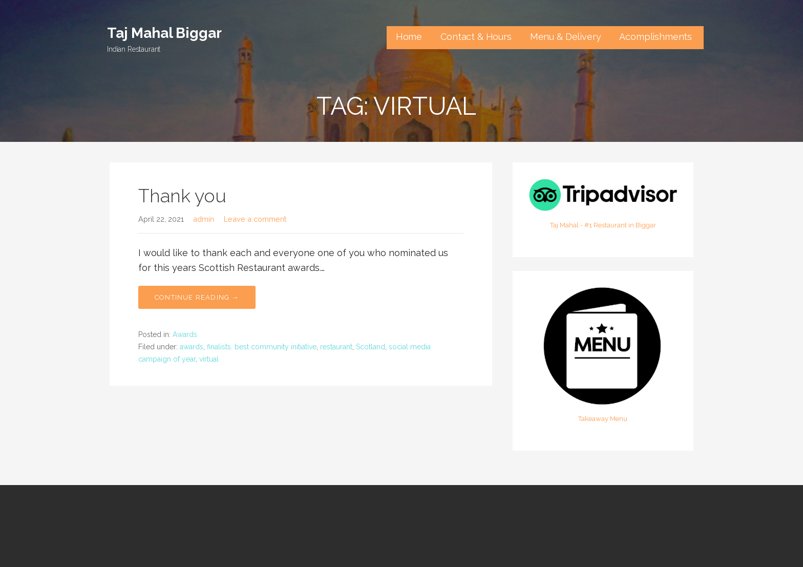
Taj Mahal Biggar (164, 33)
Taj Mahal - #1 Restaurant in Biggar (603, 225)
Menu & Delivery (565, 36)
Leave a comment (255, 219)
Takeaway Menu (602, 419)
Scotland (370, 347)
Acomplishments (656, 36)
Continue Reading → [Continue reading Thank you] (197, 297)
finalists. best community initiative (261, 347)
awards (191, 347)
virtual (209, 359)
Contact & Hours (476, 36)
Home (409, 36)
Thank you (182, 195)
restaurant (336, 347)
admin (203, 219)
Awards (185, 334)
